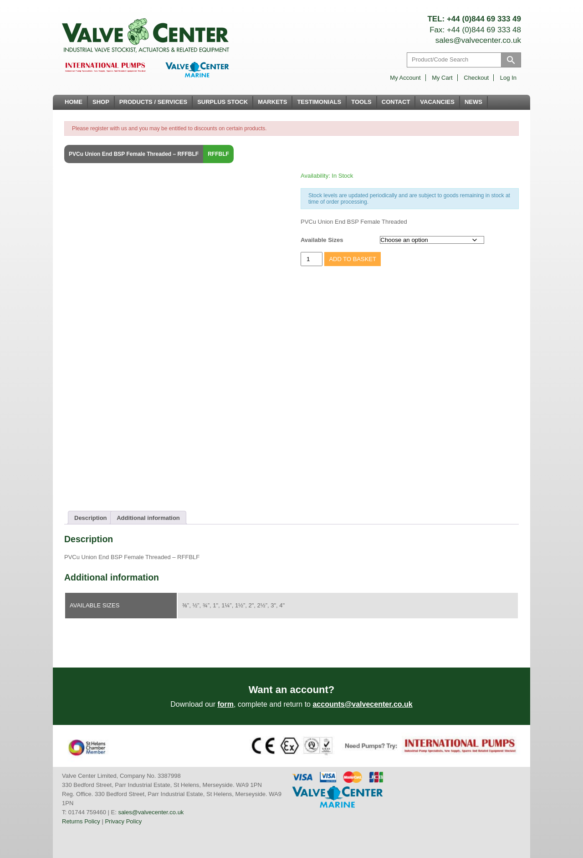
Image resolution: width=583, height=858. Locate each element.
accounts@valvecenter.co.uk (362, 704)
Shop (100, 101)
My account (405, 77)
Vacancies (437, 101)
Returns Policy (81, 821)
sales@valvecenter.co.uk (478, 40)
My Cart (442, 77)
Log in (508, 77)
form (225, 704)
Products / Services (153, 101)
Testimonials (319, 101)
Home (73, 101)
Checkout (476, 77)
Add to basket (352, 259)
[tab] (90, 517)
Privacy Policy (123, 821)
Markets (272, 101)
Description (90, 517)
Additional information (148, 517)
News (473, 101)
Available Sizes (322, 239)
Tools (361, 101)
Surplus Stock (222, 101)
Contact (396, 101)
